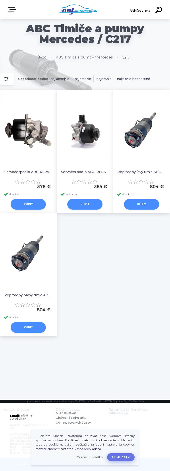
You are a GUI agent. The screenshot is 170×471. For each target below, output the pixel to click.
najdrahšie (83, 79)
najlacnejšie (59, 79)
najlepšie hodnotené (133, 79)
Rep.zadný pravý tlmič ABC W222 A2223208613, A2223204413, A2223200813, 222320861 (28, 295)
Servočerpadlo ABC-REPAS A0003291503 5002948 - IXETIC (85, 172)
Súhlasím (120, 457)
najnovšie (104, 79)
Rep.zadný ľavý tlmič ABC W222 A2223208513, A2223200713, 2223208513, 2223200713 (141, 172)
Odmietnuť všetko (90, 457)
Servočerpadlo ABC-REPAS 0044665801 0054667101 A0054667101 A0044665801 (28, 172)
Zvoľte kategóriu (12, 9)
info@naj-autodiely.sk (22, 417)
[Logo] (78, 9)
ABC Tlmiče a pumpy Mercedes (84, 57)
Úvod (42, 57)
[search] (159, 11)
